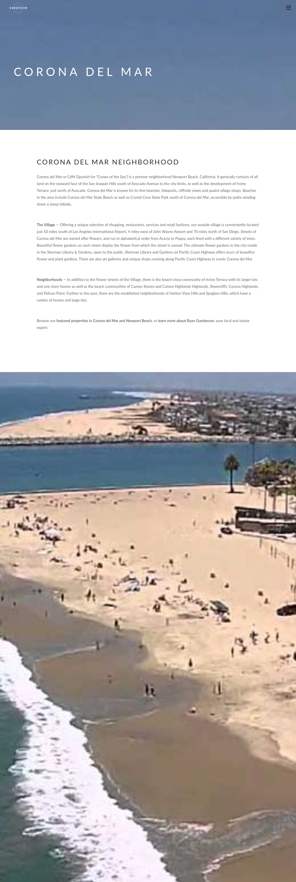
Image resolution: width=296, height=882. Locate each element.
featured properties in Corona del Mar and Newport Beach (104, 320)
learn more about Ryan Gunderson (186, 320)
